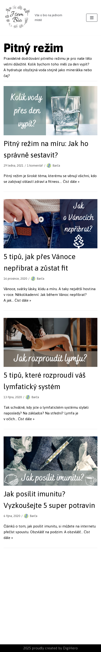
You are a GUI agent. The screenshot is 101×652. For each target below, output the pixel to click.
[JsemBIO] (34, 17)
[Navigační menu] (91, 18)
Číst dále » (71, 181)
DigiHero (70, 648)
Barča (56, 165)
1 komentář (35, 165)
